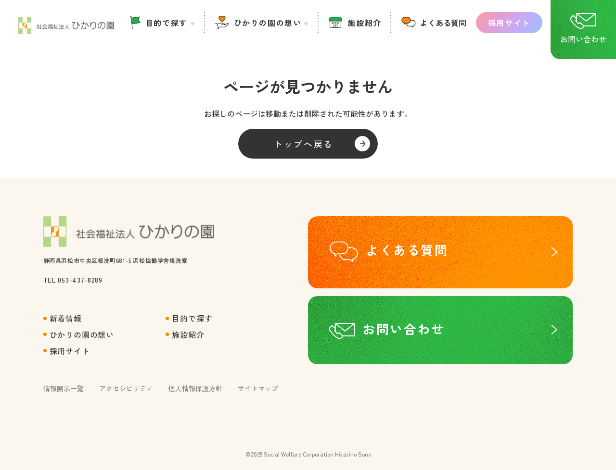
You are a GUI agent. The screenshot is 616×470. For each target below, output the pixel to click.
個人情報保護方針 (195, 388)
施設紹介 (364, 22)
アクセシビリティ (126, 388)
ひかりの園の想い (268, 22)
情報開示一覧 (63, 388)
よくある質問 (443, 22)
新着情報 (66, 318)
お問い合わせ (403, 328)
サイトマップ (258, 388)
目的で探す (166, 22)
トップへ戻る (304, 143)
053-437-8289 (80, 279)
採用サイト (509, 22)
